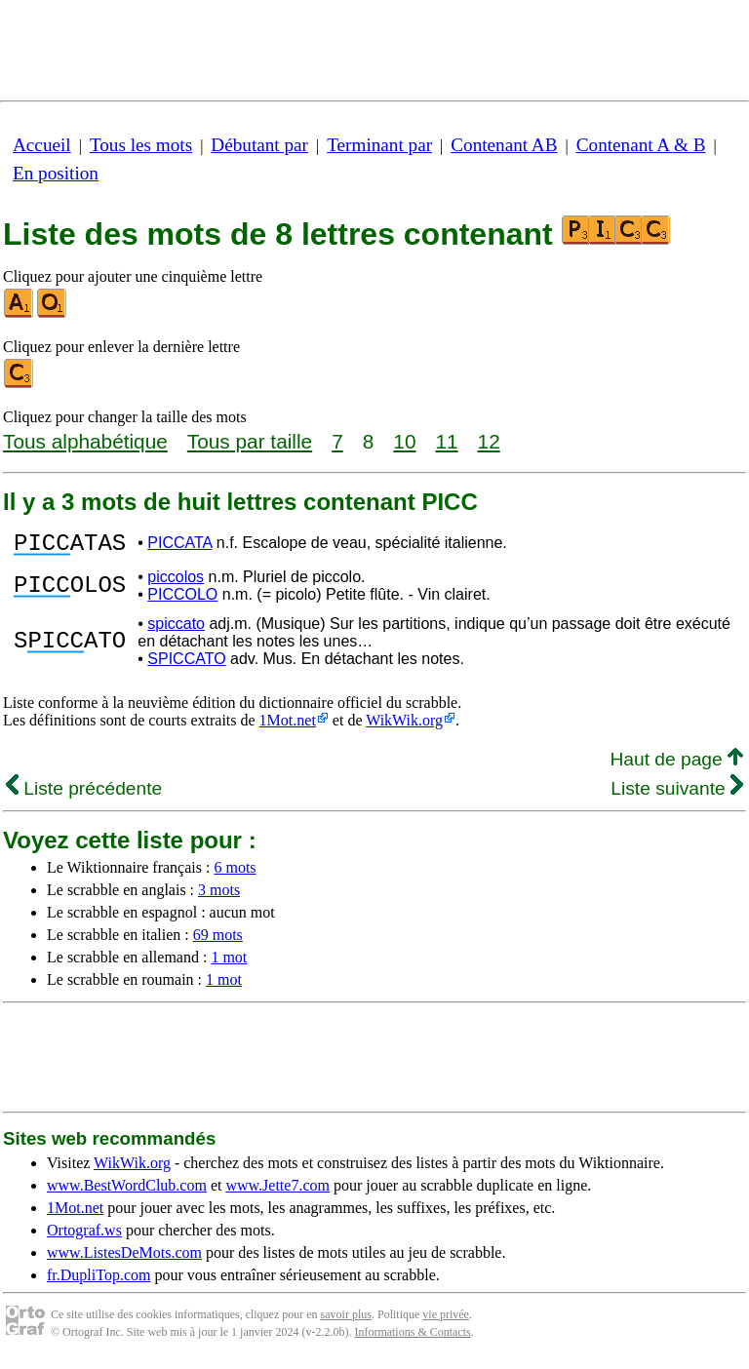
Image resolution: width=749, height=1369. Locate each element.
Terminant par (379, 145)
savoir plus (346, 1320)
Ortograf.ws (84, 1236)
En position (56, 173)
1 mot (229, 963)
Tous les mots (141, 145)
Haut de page (676, 765)
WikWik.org (404, 726)
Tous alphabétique (85, 441)
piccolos (175, 582)
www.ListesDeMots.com (124, 1258)
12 (489, 441)
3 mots (219, 895)
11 (446, 441)
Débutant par (259, 145)
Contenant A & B (641, 145)
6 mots (235, 873)
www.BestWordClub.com (127, 1191)
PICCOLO (182, 600)
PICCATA (179, 545)
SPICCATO (186, 664)
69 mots (218, 940)
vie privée (445, 1320)
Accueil (42, 145)
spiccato (176, 629)
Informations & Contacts (412, 1338)
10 (404, 441)
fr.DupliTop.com (98, 1280)
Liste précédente (84, 794)
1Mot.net (287, 726)
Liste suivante (677, 794)
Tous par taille (249, 441)
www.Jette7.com (277, 1191)
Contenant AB (504, 145)
